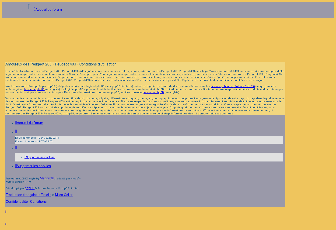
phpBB (30, 188)
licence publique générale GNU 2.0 (233, 86)
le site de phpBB (34, 89)
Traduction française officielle (28, 195)
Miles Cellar (64, 195)
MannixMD (48, 178)
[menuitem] (39, 157)
